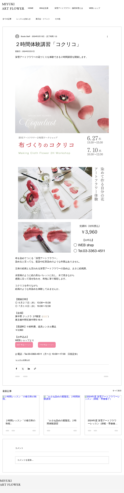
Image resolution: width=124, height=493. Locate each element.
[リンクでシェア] (35, 368)
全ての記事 (7, 19)
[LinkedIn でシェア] (29, 368)
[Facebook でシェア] (16, 368)
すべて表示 (117, 391)
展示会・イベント (43, 19)
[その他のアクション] (107, 36)
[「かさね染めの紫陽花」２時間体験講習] (62, 405)
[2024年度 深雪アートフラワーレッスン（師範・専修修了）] (103, 405)
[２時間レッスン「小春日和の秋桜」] (21, 405)
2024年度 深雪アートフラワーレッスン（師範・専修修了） (102, 422)
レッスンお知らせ (23, 19)
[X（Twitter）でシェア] (22, 368)
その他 (57, 19)
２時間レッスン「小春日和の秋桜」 (20, 422)
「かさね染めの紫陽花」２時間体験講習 (61, 422)
